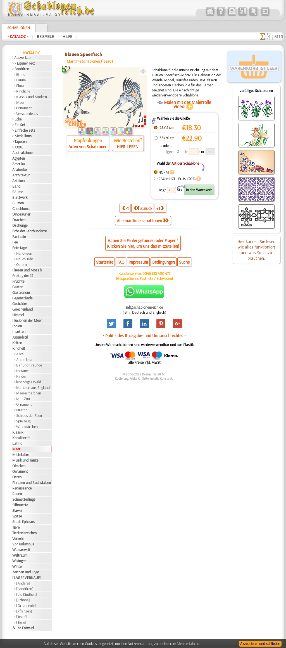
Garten (17, 286)
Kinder (21, 376)
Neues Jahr (24, 258)
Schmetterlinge (23, 499)
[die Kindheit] (26, 594)
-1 (125, 208)
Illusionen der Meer (27, 320)
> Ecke (17, 119)
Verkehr (18, 538)
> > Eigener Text (23, 63)
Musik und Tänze (25, 460)
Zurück (143, 208)
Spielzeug (23, 421)
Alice (19, 353)
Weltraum (19, 555)
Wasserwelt (21, 549)
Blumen (18, 202)
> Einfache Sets (23, 130)
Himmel (18, 314)
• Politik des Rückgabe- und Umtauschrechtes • (144, 335)
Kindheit (18, 348)
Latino (17, 443)
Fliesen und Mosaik (27, 270)
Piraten (21, 409)
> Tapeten (19, 141)
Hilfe (67, 36)
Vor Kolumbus (23, 544)
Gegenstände (22, 298)
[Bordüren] (25, 588)
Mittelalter (20, 454)
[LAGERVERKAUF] (26, 577)
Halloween (24, 253)
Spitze (17, 516)
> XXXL (17, 147)
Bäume (17, 191)
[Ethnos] (23, 599)
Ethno (20, 74)
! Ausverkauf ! (23, 57)
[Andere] (23, 583)
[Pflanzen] (24, 611)
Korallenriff (21, 437)
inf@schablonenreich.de (144, 307)
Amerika (18, 163)
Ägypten (18, 158)
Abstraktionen (23, 152)
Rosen (17, 493)
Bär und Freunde (29, 365)
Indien (17, 325)
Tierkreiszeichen (24, 532)
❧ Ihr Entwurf (23, 627)
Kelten (17, 342)
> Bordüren (20, 68)
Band (16, 186)
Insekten (18, 331)
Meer (20, 102)
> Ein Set (18, 124)
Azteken (18, 180)
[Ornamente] (26, 605)
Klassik (17, 432)
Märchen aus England (33, 387)
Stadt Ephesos (23, 521)
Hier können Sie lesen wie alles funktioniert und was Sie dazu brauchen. (256, 249)
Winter (17, 566)
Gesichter (19, 303)
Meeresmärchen (28, 393)
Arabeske (19, 169)
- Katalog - (18, 36)
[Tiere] (21, 622)
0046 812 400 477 (156, 273)
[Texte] (21, 616)
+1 (160, 208)
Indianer (22, 370)
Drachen (18, 219)
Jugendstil (20, 337)
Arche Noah (25, 359)
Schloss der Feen (29, 415)
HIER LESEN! (128, 146)
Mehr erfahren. (188, 643)
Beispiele (45, 36)
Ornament (24, 107)
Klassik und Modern (31, 96)
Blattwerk (19, 197)
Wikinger (19, 560)
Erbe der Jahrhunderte (29, 230)
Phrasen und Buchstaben (31, 482)
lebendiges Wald (28, 381)
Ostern (21, 264)
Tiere (16, 527)
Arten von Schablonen (87, 146)
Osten (17, 476)
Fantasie (19, 236)
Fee (15, 242)
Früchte (18, 281)
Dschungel (20, 225)
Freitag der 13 (22, 275)
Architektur (21, 175)
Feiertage (19, 247)
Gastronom (21, 292)
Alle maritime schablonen (142, 220)
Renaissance (22, 488)
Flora (20, 85)
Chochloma (21, 208)
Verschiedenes (27, 113)
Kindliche (23, 91)
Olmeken (18, 465)
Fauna (21, 79)
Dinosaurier (21, 214)
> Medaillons (22, 135)
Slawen (17, 510)
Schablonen (18, 27)
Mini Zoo (23, 398)
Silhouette (20, 504)
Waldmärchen (27, 426)
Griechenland (22, 309)
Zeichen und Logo (25, 571)
